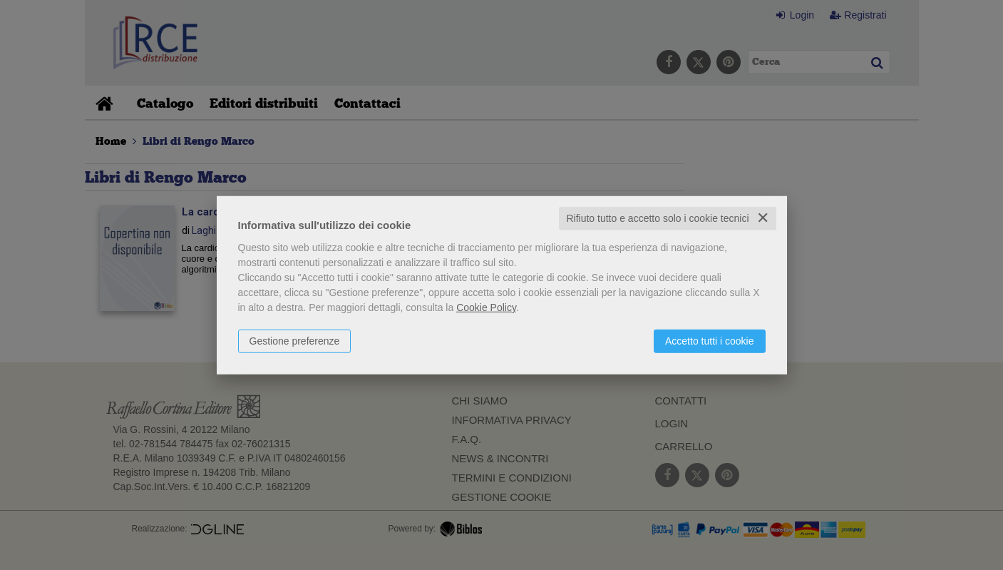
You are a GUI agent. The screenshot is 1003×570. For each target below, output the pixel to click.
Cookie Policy (486, 307)
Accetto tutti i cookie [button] (709, 341)
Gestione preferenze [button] (295, 341)
